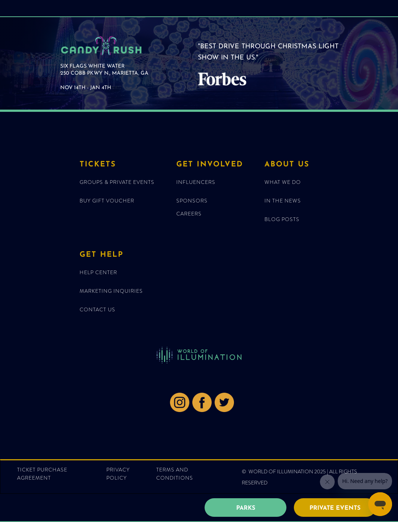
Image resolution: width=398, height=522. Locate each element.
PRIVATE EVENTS (334, 508)
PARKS (245, 508)
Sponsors (192, 200)
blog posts (281, 219)
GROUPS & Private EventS (117, 182)
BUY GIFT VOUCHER (107, 200)
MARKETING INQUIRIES (111, 291)
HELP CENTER (98, 272)
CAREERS (189, 213)
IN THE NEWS (282, 200)
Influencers (195, 182)
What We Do (282, 182)
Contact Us (97, 309)
